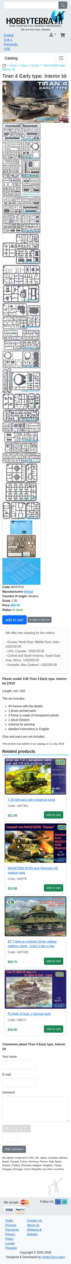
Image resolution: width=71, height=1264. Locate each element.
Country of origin (14, 596)
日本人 (8, 39)
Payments (12, 1229)
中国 (7, 49)
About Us (33, 1225)
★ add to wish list (39, 619)
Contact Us (34, 1220)
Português (11, 44)
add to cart (14, 620)
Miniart (35, 65)
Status (7, 609)
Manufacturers (12, 591)
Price (6, 605)
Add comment (14, 1149)
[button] (47, 34)
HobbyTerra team (53, 1257)
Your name (9, 1056)
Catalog (11, 58)
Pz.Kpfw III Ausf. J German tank (29, 1014)
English (9, 35)
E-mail (6, 1074)
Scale (6, 600)
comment (8, 1092)
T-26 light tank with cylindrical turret (31, 799)
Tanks (24, 65)
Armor (13, 65)
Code (6, 587)
